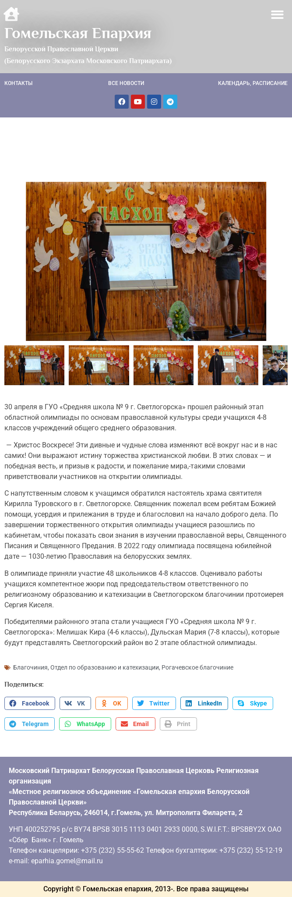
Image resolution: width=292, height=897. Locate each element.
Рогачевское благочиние (197, 667)
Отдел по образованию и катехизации (104, 667)
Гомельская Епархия (77, 33)
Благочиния (30, 667)
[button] (277, 14)
